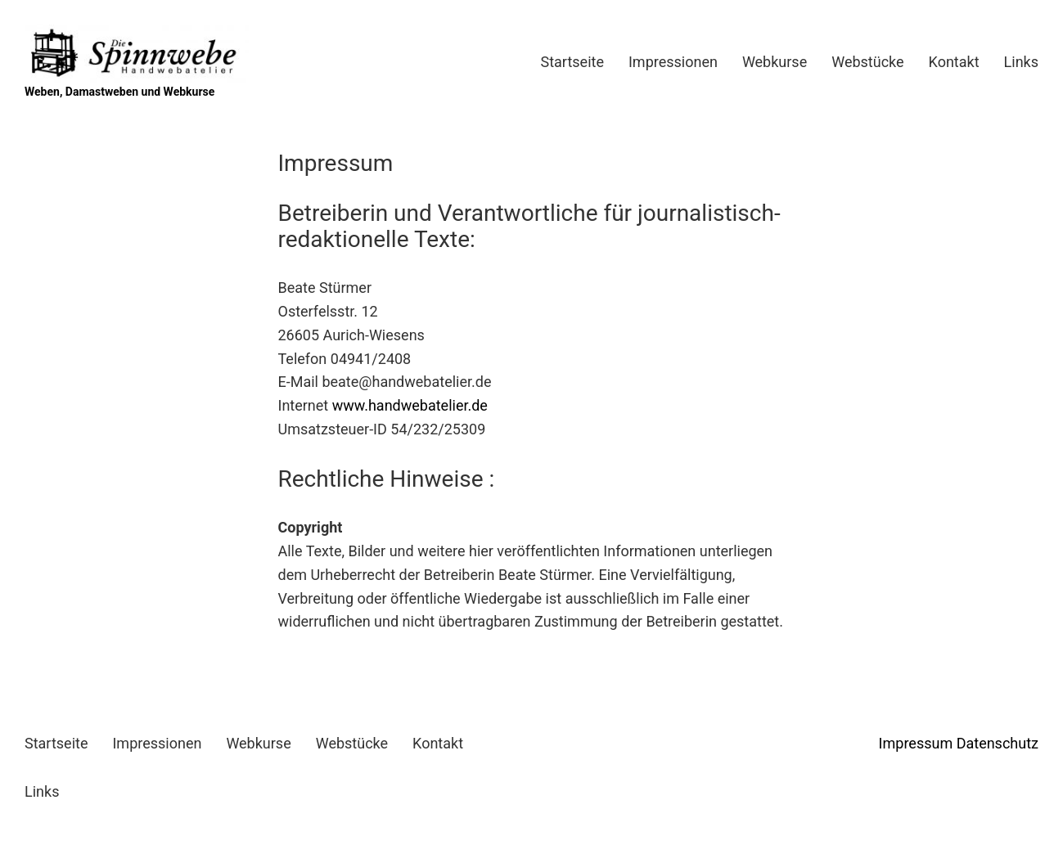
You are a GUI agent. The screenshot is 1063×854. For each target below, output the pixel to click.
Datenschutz (997, 743)
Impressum (916, 743)
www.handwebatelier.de (410, 405)
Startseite (572, 61)
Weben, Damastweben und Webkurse (119, 91)
